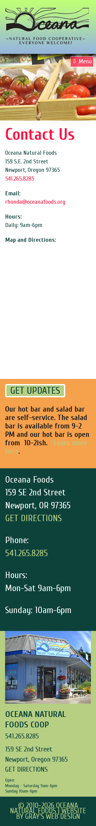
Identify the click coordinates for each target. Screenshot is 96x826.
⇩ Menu (82, 61)
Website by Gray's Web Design (51, 814)
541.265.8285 (19, 178)
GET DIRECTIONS (33, 518)
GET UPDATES (35, 390)
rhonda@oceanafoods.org (35, 201)
